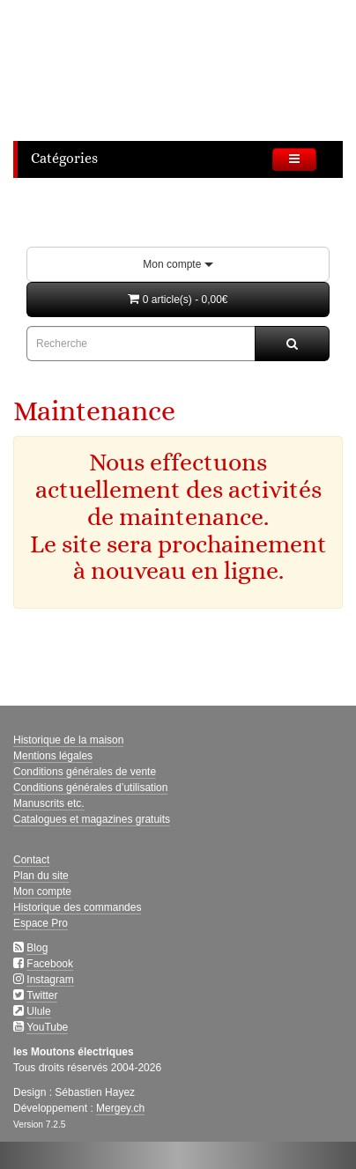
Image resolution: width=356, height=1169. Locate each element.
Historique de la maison (68, 740)
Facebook (49, 964)
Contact (31, 860)
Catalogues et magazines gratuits (91, 819)
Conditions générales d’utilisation (90, 787)
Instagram (49, 979)
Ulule (38, 1011)
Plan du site (41, 875)
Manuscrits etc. (49, 803)
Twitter (41, 995)
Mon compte (177, 264)
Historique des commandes (77, 907)
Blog (37, 948)
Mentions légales (53, 756)
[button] (178, 299)
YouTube (47, 1027)
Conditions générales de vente (84, 772)
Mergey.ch (120, 1108)
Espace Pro (40, 923)
